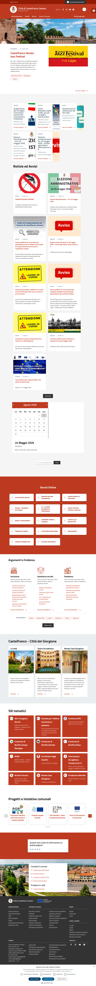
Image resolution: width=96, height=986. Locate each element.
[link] (94, 10)
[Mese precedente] (13, 404)
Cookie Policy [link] (53, 952)
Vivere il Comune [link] (44, 16)
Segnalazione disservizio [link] (36, 949)
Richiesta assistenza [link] (34, 952)
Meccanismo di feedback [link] (56, 956)
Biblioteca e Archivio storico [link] (77, 934)
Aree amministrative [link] (14, 914)
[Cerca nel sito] (84, 9)
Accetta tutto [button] (48, 979)
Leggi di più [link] (68, 971)
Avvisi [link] (71, 916)
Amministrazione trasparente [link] (57, 945)
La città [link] (71, 925)
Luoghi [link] (71, 928)
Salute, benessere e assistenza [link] (58, 918)
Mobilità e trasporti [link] (54, 916)
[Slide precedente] (6, 816)
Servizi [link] (34, 16)
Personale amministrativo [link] (15, 923)
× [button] (94, 966)
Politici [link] (10, 920)
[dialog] (48, 975)
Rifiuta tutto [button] (62, 979)
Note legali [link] (52, 954)
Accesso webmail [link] (33, 954)
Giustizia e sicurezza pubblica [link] (57, 911)
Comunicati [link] (72, 914)
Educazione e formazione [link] (36, 927)
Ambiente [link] (31, 914)
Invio (57, 463)
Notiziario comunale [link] (75, 937)
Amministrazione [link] (16, 16)
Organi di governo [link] (13, 911)
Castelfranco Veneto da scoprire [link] (78, 932)
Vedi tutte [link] (48, 396)
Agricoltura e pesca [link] (34, 911)
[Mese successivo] (46, 404)
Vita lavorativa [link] (53, 927)
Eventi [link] (71, 930)
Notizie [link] (71, 911)
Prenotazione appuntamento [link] (37, 947)
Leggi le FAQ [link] (32, 945)
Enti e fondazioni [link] (13, 918)
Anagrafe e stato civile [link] (35, 916)
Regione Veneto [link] (14, 2)
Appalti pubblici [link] (33, 918)
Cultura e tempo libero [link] (35, 925)
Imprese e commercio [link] (55, 914)
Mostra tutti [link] (48, 625)
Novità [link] (27, 16)
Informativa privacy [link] (54, 949)
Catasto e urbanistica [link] (35, 923)
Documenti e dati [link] (13, 925)
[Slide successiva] (90, 816)
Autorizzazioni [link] (33, 920)
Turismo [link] (51, 925)
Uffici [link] (9, 916)
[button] (48, 983)
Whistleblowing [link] (53, 947)
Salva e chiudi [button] (34, 979)
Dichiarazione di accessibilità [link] (57, 959)
